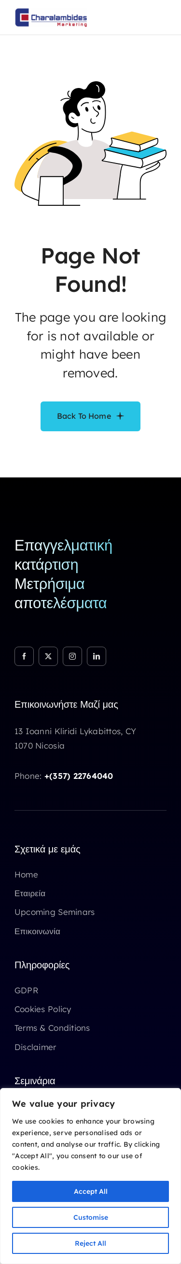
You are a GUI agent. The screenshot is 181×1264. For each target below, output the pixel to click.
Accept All (91, 1191)
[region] (90, 1176)
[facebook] (24, 656)
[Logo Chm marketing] (50, 12)
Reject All (90, 1243)
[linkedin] (96, 656)
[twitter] (48, 656)
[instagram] (72, 656)
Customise (90, 1217)
